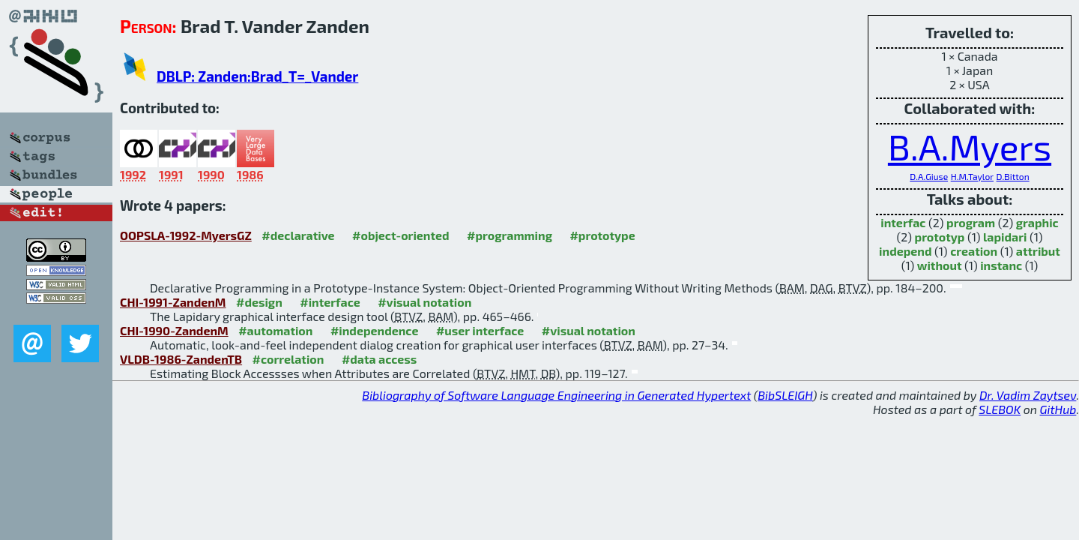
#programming (509, 235)
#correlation (288, 359)
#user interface (480, 330)
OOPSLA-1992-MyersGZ (186, 235)
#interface (330, 302)
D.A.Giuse (929, 176)
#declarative (298, 235)
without (939, 265)
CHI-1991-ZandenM (173, 302)
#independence (374, 330)
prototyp (940, 237)
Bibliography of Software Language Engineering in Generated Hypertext (556, 395)
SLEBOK (1000, 409)
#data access (379, 359)
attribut (1038, 251)
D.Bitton (1013, 176)
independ (905, 251)
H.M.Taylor (972, 176)
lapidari (1005, 237)
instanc (1001, 265)
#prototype (602, 235)
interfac (902, 222)
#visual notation (424, 302)
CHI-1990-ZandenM (174, 330)
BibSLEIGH (785, 395)
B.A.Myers (969, 146)
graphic (1037, 222)
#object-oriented (401, 235)
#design (259, 302)
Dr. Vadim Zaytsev (1027, 395)
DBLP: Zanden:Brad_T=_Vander (257, 76)
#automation (275, 330)
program (970, 222)
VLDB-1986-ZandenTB (181, 359)
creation (973, 251)
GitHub (1058, 409)
